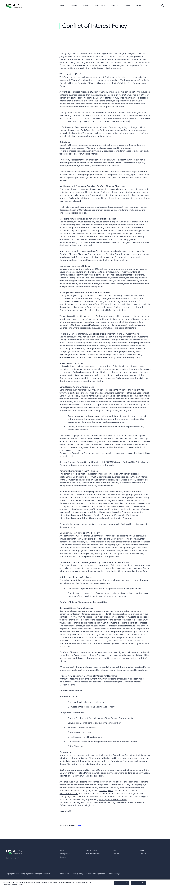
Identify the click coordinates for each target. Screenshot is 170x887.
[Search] (162, 5)
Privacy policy (78, 874)
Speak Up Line (120, 260)
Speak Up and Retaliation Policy (112, 799)
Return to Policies (68, 825)
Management (65, 854)
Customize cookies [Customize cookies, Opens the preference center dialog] (121, 884)
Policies (116, 854)
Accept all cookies (139, 884)
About (62, 850)
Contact (63, 857)
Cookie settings (114, 874)
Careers (143, 854)
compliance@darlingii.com (82, 805)
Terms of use (64, 874)
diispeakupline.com (69, 793)
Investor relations (93, 854)
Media (115, 850)
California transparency (96, 874)
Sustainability (91, 850)
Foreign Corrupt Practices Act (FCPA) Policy (97, 462)
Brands (142, 850)
